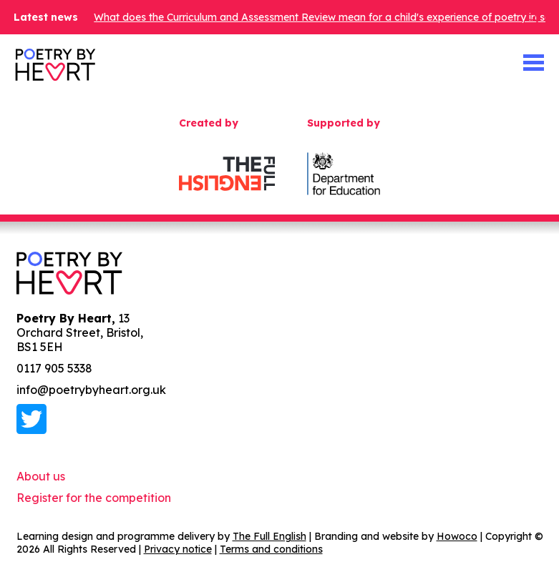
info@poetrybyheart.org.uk (91, 390)
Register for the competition (93, 497)
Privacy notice (178, 549)
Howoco (457, 536)
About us (40, 476)
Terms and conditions (271, 549)
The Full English (269, 536)
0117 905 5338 (54, 368)
